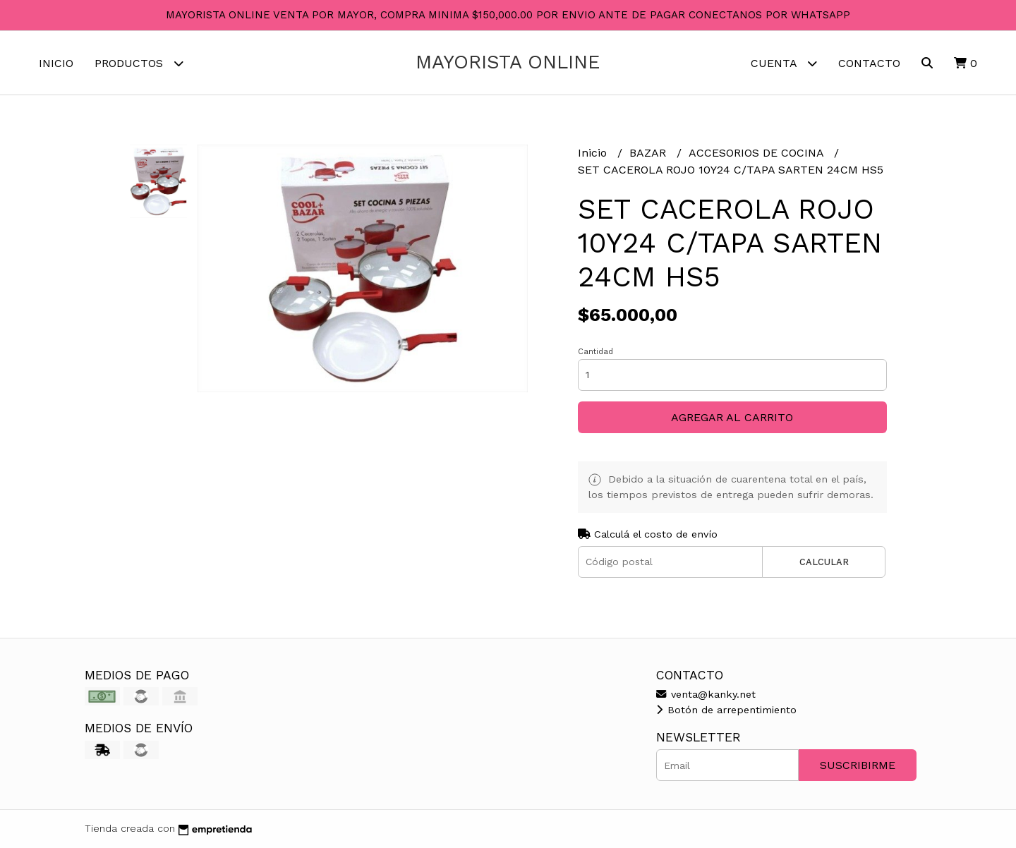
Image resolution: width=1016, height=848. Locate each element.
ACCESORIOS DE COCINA (758, 152)
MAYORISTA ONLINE (508, 62)
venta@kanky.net (706, 694)
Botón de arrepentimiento (726, 709)
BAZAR (649, 152)
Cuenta (784, 63)
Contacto (869, 63)
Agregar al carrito (732, 417)
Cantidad (595, 351)
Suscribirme (857, 765)
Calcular (824, 562)
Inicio (56, 63)
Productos (139, 63)
